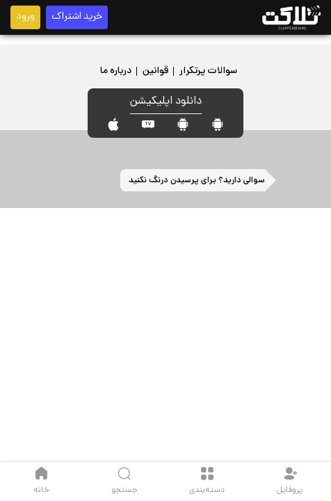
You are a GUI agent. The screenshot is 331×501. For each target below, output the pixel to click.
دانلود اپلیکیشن (166, 102)
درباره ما (115, 71)
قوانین (155, 71)
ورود (25, 17)
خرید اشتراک (76, 17)
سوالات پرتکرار (208, 71)
